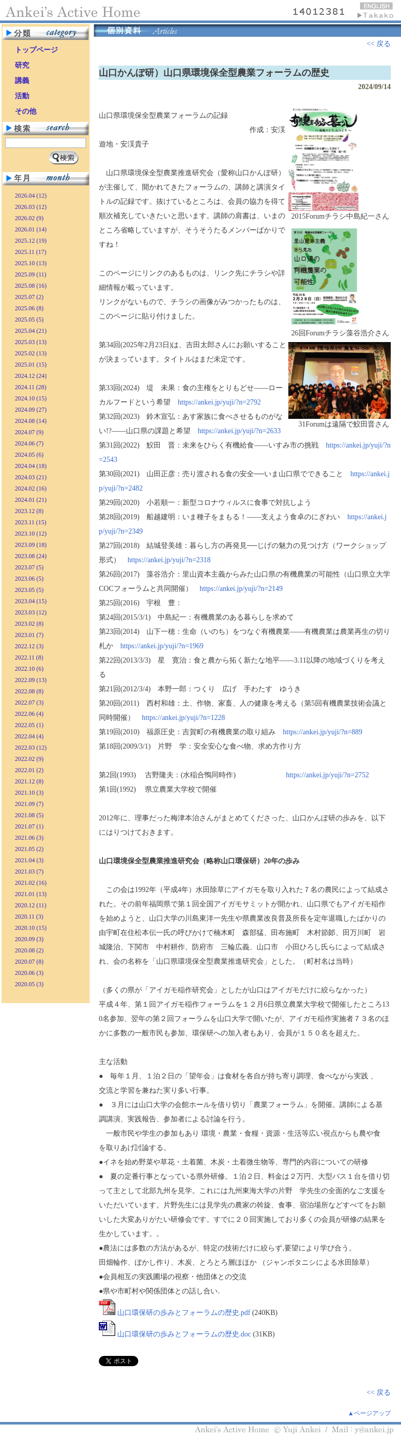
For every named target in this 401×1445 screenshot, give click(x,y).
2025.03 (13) (31, 342)
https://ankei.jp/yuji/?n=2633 (239, 431)
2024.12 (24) (31, 375)
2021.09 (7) (29, 804)
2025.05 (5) (29, 319)
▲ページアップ (369, 1413)
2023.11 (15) (31, 522)
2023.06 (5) (29, 578)
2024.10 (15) (31, 398)
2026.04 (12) (31, 195)
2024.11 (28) (31, 387)
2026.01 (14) (31, 229)
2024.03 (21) (31, 477)
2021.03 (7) (29, 871)
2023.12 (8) (29, 511)
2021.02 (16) (31, 882)
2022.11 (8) (29, 657)
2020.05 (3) (29, 984)
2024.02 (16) (31, 488)
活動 (22, 96)
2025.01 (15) (31, 364)
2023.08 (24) (31, 556)
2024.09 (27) (31, 409)
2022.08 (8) (29, 691)
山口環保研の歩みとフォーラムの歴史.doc (184, 1334)
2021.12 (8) (29, 781)
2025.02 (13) (31, 353)
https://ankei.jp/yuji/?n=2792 (219, 402)
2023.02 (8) (29, 623)
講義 (22, 80)
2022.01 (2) (29, 770)
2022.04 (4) (29, 736)
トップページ (36, 50)
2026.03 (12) (31, 206)
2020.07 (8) (29, 961)
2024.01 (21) (31, 499)
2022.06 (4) (29, 713)
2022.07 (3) (29, 702)
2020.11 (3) (29, 916)
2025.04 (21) (31, 330)
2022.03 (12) (31, 747)
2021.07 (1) (29, 826)
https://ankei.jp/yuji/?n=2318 (169, 560)
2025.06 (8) (29, 308)
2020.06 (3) (29, 972)
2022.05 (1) (29, 725)
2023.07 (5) (29, 567)
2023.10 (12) (31, 533)
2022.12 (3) (29, 646)
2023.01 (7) (29, 635)
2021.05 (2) (29, 849)
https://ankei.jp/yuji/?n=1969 (161, 646)
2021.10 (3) (29, 792)
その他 (25, 111)
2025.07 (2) (29, 297)
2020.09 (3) (29, 939)
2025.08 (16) (31, 285)
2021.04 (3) (29, 860)
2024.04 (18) (31, 466)
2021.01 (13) (31, 894)
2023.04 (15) (31, 601)
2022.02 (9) (29, 758)
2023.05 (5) (29, 589)
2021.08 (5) (29, 815)
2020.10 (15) (31, 927)
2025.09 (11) (31, 274)
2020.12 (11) (31, 905)
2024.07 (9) (29, 432)
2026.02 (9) (29, 218)
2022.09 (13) (31, 680)
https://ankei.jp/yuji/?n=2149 (241, 588)
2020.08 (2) (29, 950)
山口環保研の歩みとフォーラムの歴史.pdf (183, 1312)
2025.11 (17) (31, 252)
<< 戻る (379, 44)
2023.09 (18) (31, 544)
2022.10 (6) (29, 668)
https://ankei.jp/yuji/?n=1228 (183, 717)
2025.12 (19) (31, 240)
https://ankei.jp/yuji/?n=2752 (327, 775)
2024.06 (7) (29, 443)
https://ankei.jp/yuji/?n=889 (322, 732)
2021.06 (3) (29, 837)
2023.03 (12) (31, 612)
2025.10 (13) (31, 263)
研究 (22, 65)
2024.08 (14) (31, 420)
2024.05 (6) (29, 454)
